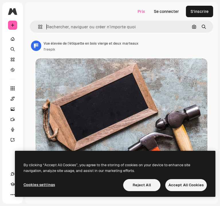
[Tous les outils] (12, 88)
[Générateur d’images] (15, 109)
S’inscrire (199, 11)
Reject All (142, 185)
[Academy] (12, 184)
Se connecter (166, 11)
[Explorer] (12, 69)
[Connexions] (12, 174)
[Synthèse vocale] (15, 129)
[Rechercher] (12, 49)
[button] (38, 27)
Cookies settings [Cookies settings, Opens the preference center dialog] (39, 184)
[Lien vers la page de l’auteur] (36, 46)
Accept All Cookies (186, 185)
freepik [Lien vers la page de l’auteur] (49, 49)
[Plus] (12, 194)
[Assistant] (15, 139)
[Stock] (12, 59)
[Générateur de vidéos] (15, 119)
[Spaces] (15, 98)
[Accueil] (12, 38)
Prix (141, 11)
